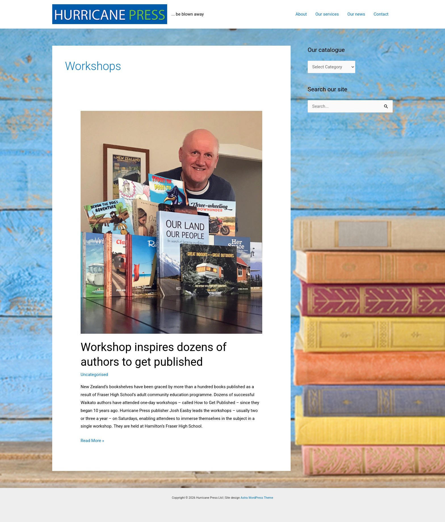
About (301, 14)
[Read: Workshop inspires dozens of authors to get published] (171, 222)
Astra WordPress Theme (257, 498)
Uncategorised (94, 374)
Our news (356, 14)
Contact (381, 14)
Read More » (92, 441)
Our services (327, 14)
